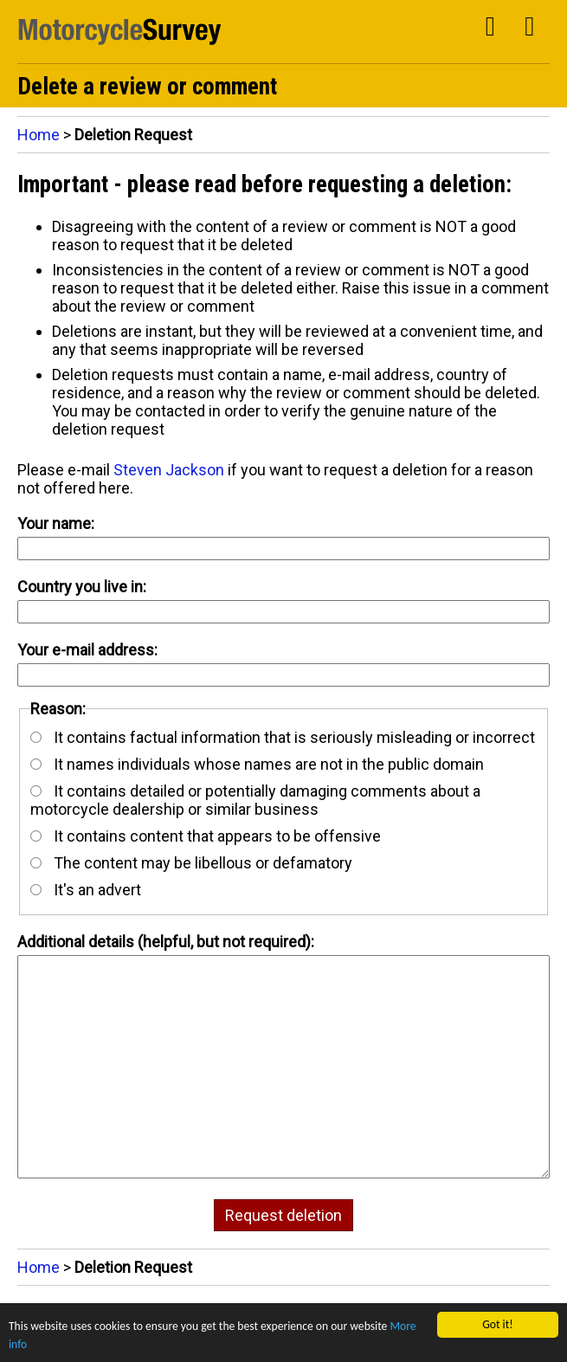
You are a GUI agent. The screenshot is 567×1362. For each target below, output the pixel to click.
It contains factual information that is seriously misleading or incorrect (282, 737)
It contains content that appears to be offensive (205, 836)
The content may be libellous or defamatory (191, 863)
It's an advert (85, 890)
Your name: (55, 523)
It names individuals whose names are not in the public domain (257, 764)
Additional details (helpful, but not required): (165, 942)
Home (38, 135)
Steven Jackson (168, 470)
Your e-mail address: (87, 650)
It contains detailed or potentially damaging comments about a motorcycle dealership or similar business (255, 800)
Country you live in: (81, 587)
